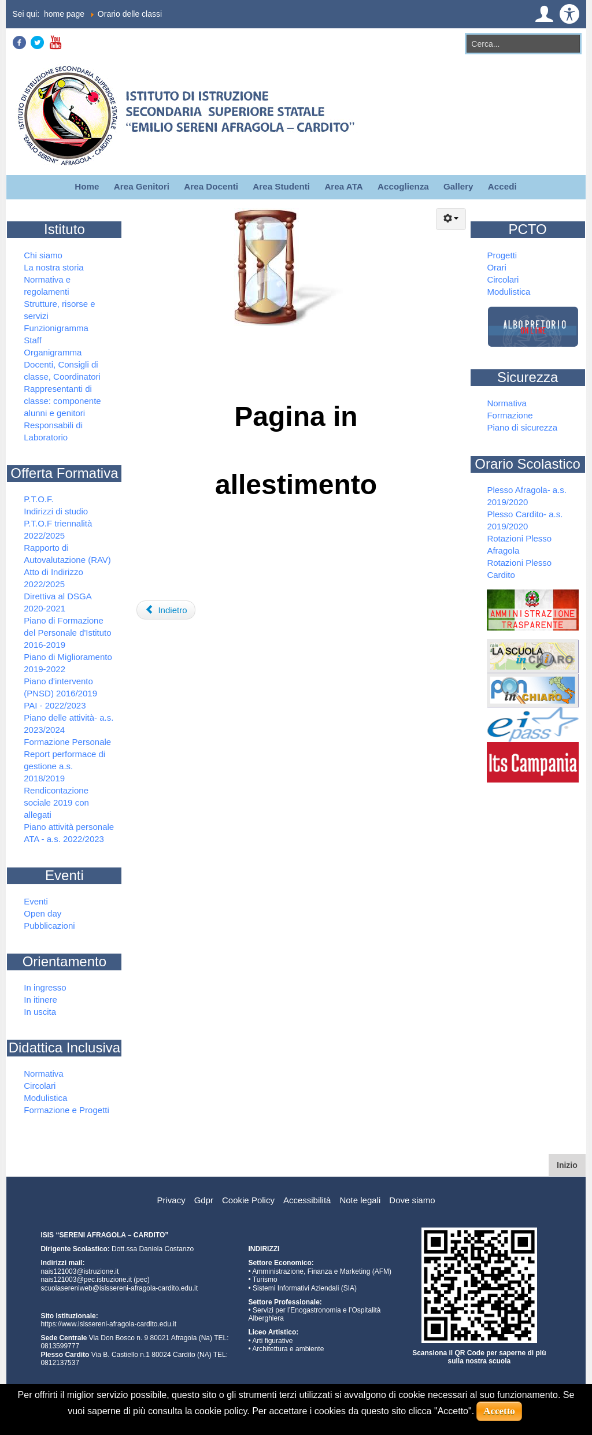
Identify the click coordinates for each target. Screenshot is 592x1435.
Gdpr (203, 1200)
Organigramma (53, 352)
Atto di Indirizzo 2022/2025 (53, 578)
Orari (496, 267)
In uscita (40, 1012)
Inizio (571, 1164)
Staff (33, 340)
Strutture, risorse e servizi (59, 310)
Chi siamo (43, 255)
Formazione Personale (67, 742)
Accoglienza (403, 186)
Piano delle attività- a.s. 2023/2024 (68, 724)
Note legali (359, 1200)
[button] (544, 14)
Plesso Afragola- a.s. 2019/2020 (527, 496)
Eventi (36, 901)
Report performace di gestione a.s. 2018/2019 (64, 766)
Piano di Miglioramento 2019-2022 (68, 663)
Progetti (502, 255)
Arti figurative (272, 1341)
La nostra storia (53, 267)
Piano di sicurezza (522, 427)
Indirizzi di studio (56, 511)
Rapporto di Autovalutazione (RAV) (67, 554)
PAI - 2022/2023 (55, 705)
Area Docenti (211, 186)
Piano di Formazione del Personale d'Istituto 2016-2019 (67, 632)
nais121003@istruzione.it (79, 1271)
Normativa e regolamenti (47, 285)
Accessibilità (307, 1200)
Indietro (166, 610)
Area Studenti (281, 186)
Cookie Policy (248, 1200)
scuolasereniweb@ (69, 1288)
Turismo (265, 1279)
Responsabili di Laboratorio (53, 431)
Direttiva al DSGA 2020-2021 (57, 602)
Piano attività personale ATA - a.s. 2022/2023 (69, 833)
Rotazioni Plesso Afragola (519, 544)
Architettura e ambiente (288, 1349)
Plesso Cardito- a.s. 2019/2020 (525, 520)
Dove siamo (412, 1200)
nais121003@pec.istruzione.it (86, 1279)
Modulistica (45, 1098)
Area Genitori (141, 186)
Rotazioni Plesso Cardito (519, 569)
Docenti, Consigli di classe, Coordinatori (62, 370)
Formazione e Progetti (66, 1110)
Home (87, 186)
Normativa (43, 1073)
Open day (42, 913)
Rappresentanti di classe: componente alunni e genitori (62, 401)
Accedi (502, 186)
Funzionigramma (56, 328)
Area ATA (343, 186)
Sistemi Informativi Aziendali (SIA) (305, 1288)
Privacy (171, 1200)
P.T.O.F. (38, 499)
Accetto (499, 1411)
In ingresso (45, 987)
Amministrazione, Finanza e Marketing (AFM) (321, 1271)
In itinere (40, 999)
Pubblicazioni (49, 925)
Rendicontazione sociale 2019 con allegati (56, 802)
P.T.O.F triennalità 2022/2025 (58, 529)
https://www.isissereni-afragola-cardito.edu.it (108, 1324)
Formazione (509, 415)
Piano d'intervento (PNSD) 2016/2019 (60, 687)
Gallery (458, 186)
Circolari (40, 1086)
